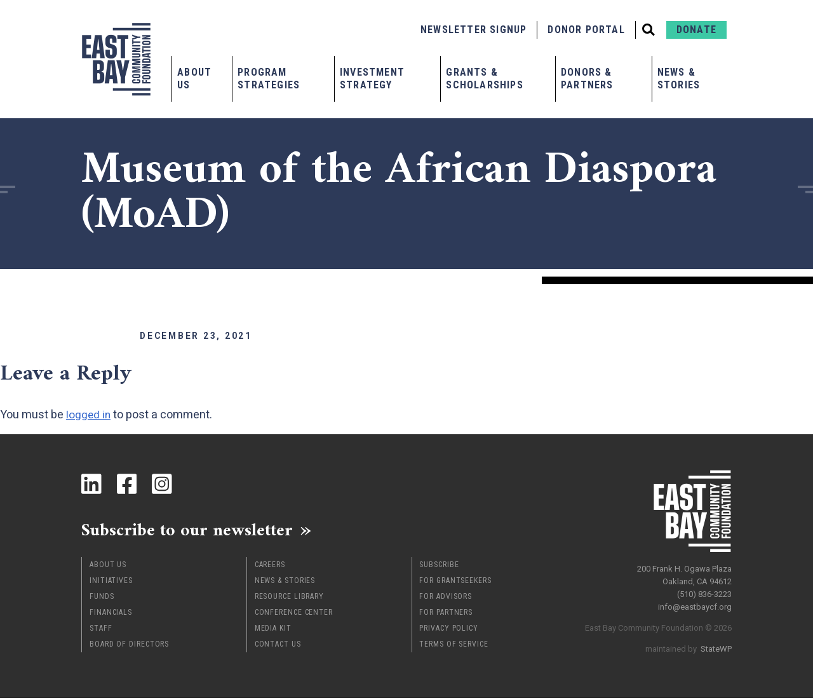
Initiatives (111, 582)
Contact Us (278, 646)
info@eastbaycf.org (695, 603)
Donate (696, 30)
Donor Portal (586, 30)
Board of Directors (129, 646)
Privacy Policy (448, 630)
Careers (270, 566)
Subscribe (439, 566)
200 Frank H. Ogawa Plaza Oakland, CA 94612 (684, 572)
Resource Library (289, 598)
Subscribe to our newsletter (195, 531)
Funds (102, 598)
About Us (194, 78)
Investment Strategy (372, 78)
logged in (89, 414)
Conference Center (294, 614)
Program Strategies (269, 78)
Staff (101, 630)
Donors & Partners (587, 78)
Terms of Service (453, 646)
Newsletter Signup (473, 30)
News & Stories (678, 78)
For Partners (446, 614)
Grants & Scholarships (484, 78)
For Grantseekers (455, 582)
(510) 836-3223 (704, 591)
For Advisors (445, 598)
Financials (111, 614)
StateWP (716, 645)
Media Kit (273, 630)
